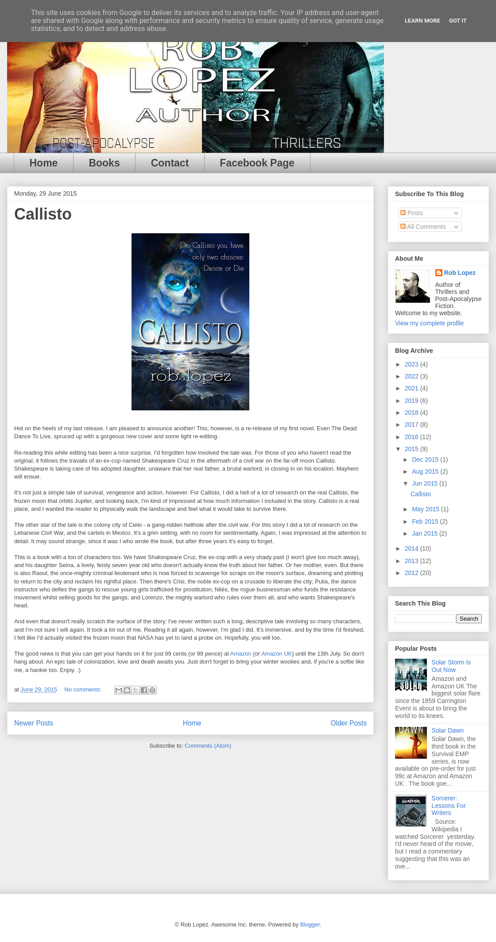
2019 (412, 400)
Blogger (310, 924)
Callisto (43, 214)
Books (104, 163)
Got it (458, 20)
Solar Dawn (448, 730)
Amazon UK (276, 653)
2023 (412, 364)
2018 (412, 412)
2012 (412, 572)
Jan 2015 (425, 533)
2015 (412, 448)
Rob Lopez (460, 272)
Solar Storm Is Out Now (451, 666)
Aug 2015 (426, 471)
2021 (412, 388)
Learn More (422, 20)
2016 (412, 436)
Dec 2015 (426, 459)
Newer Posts (33, 723)
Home (44, 163)
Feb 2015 (426, 521)
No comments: (84, 689)
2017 (412, 424)
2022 (412, 376)
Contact (170, 163)
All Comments (423, 226)
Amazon (241, 653)
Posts (411, 212)
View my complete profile (429, 323)
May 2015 (426, 509)
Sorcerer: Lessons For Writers (449, 806)
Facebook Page (257, 163)
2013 (412, 560)
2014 (412, 548)
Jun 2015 (425, 483)
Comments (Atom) (208, 745)
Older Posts (349, 723)
